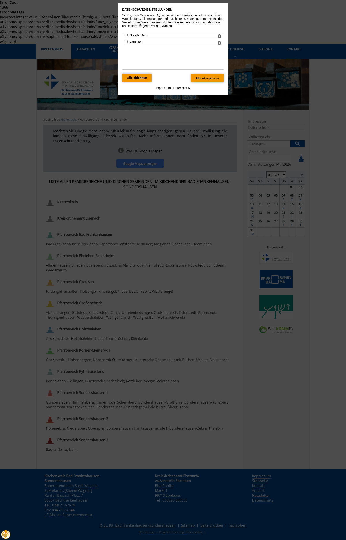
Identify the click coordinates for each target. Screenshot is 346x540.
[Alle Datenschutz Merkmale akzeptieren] (207, 78)
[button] (5, 534)
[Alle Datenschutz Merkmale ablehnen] (137, 78)
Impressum (163, 88)
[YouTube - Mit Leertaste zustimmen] (126, 41)
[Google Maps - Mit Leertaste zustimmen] (126, 35)
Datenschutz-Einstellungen (147, 9)
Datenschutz (181, 88)
